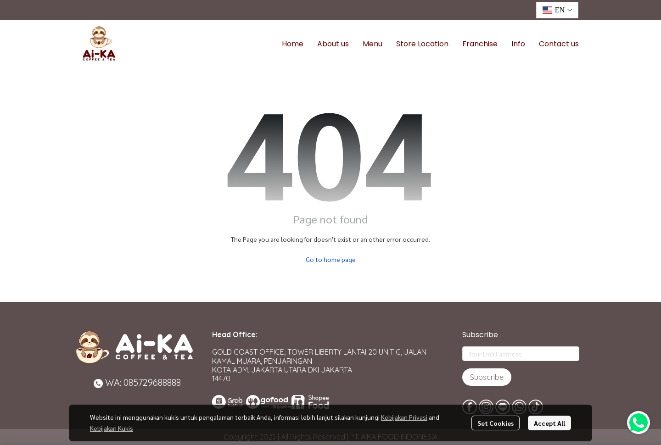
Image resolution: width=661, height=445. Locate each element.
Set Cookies (495, 423)
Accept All (549, 423)
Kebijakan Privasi (404, 417)
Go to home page (331, 259)
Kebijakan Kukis (111, 428)
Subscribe (487, 377)
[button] (557, 10)
